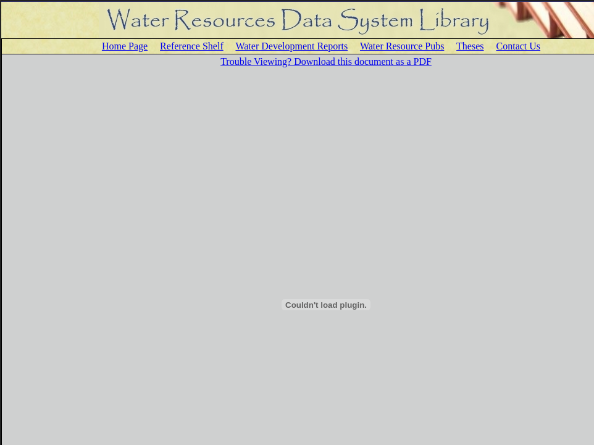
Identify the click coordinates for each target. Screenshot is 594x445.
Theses (469, 46)
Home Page (125, 46)
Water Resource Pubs (402, 46)
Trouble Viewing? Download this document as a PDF (326, 61)
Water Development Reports (291, 46)
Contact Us (518, 46)
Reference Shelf (192, 46)
